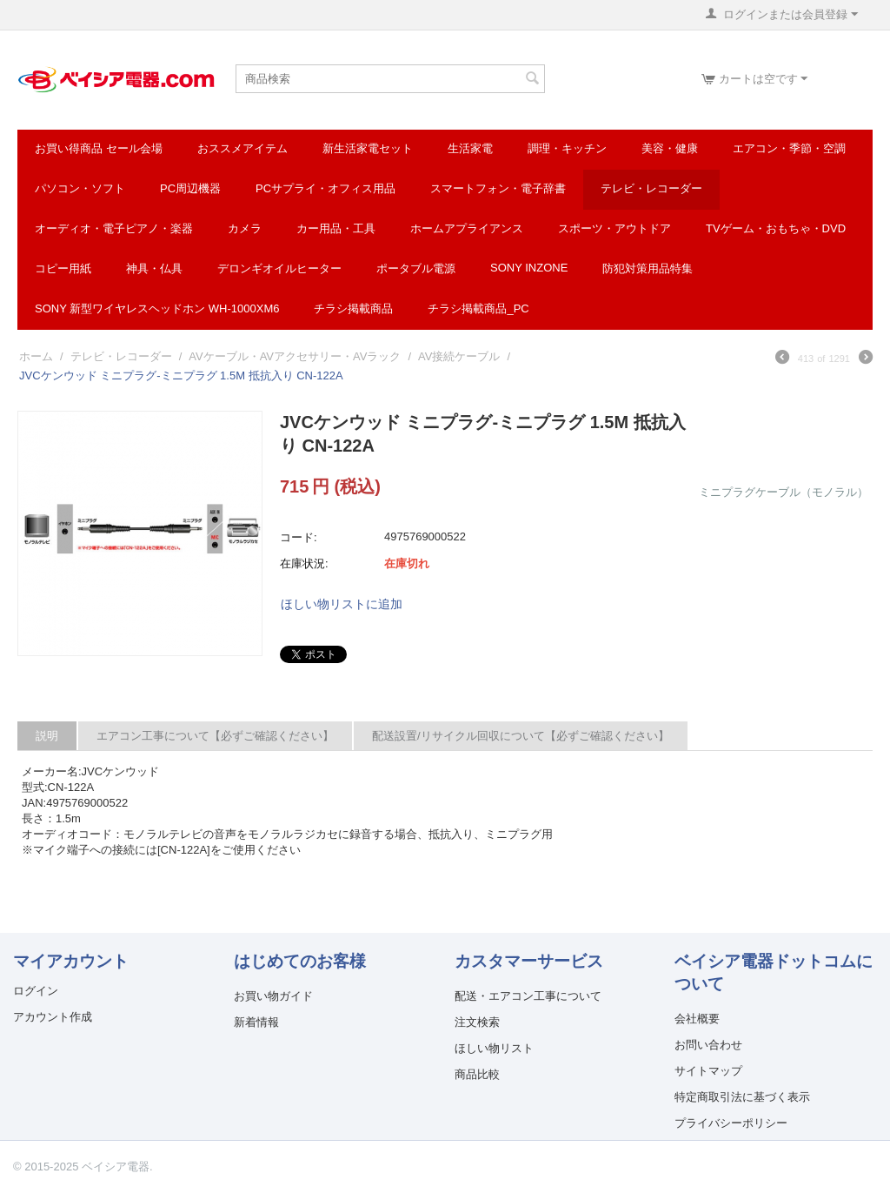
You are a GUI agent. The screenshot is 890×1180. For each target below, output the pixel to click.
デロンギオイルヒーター (279, 268)
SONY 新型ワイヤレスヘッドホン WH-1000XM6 (157, 308)
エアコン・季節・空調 (789, 148)
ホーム (36, 356)
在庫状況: (304, 563)
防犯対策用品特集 (647, 268)
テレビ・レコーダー (651, 188)
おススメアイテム (242, 148)
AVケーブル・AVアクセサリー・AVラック (295, 356)
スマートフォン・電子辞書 (498, 188)
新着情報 (256, 1022)
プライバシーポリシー (730, 1123)
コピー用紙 (63, 268)
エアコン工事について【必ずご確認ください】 (215, 735)
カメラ (245, 228)
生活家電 (470, 148)
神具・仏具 (154, 268)
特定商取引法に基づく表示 (742, 1096)
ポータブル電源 (415, 268)
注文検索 (477, 1022)
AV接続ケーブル (459, 356)
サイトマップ (708, 1070)
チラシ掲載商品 (353, 308)
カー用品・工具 (335, 228)
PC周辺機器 (190, 188)
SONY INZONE (529, 267)
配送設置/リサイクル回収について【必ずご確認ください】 (520, 735)
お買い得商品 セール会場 (99, 148)
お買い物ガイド (273, 995)
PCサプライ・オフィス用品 (325, 188)
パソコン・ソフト (80, 188)
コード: (298, 537)
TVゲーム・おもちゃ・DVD (776, 228)
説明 (47, 735)
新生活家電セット (367, 148)
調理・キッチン (567, 148)
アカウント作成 (52, 1016)
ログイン (35, 990)
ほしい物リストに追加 (341, 604)
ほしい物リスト (494, 1048)
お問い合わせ (708, 1044)
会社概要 (697, 1018)
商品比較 (477, 1074)
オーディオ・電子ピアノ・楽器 (114, 228)
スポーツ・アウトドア (614, 228)
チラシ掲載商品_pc (478, 308)
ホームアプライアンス (466, 228)
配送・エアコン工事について (528, 995)
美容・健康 (669, 148)
